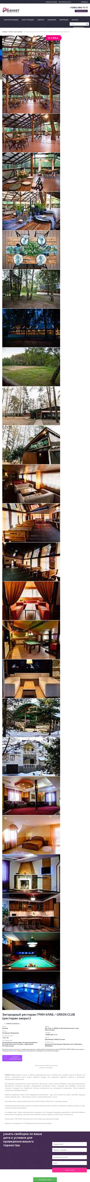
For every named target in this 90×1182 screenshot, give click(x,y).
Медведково (14, 1033)
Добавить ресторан (51, 1)
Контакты (75, 20)
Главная (4, 31)
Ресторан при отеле (9, 1044)
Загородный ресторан (9, 1042)
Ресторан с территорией (24, 1044)
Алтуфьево (6, 1033)
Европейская (49, 1039)
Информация (63, 20)
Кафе (20, 1042)
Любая (56, 1039)
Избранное (83, 1)
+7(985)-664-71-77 (79, 7)
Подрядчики (51, 20)
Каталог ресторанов (15, 31)
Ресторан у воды (8, 1046)
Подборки (40, 20)
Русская (62, 1039)
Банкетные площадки (11, 20)
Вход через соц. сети (65, 1)
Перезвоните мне (81, 11)
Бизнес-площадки (28, 20)
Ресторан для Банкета (29, 1042)
